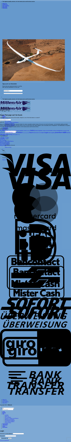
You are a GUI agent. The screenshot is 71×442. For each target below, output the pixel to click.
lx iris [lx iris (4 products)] (39, 132)
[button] (4, 8)
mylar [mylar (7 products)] (42, 132)
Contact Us (5, 4)
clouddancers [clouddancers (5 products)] (59, 130)
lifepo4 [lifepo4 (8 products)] (31, 132)
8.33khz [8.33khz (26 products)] (3, 130)
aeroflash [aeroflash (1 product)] (10, 130)
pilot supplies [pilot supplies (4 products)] (52, 132)
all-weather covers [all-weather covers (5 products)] (22, 130)
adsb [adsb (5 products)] (7, 130)
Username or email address (6, 433)
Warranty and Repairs (9, 123)
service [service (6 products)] (68, 132)
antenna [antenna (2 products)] (28, 130)
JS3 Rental (4, 425)
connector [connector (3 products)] (65, 130)
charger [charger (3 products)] (44, 130)
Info (3, 413)
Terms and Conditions (4, 144)
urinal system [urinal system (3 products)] (15, 134)
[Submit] (0, 121)
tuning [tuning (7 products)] (10, 134)
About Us (4, 3)
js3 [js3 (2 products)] (28, 132)
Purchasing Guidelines (10, 420)
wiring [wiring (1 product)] (19, 134)
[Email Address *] (13, 91)
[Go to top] (0, 406)
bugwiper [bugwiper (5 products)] (40, 130)
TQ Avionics (5, 127)
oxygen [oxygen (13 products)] (46, 132)
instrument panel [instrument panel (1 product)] (25, 132)
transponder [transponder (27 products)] (4, 134)
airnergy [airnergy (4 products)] (16, 130)
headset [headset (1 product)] (14, 132)
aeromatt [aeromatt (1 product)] (12, 130)
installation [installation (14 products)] (19, 132)
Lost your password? (4, 440)
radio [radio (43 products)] (65, 132)
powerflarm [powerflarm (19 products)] (58, 132)
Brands (4, 116)
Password (2, 435)
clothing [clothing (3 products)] (54, 130)
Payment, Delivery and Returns (11, 122)
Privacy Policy (3, 145)
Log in (10, 438)
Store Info (4, 6)
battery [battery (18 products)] (32, 130)
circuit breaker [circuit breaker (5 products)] (49, 130)
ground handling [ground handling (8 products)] (9, 132)
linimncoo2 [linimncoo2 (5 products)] (35, 132)
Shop (3, 411)
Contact (6, 119)
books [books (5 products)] (36, 130)
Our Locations (5, 5)
